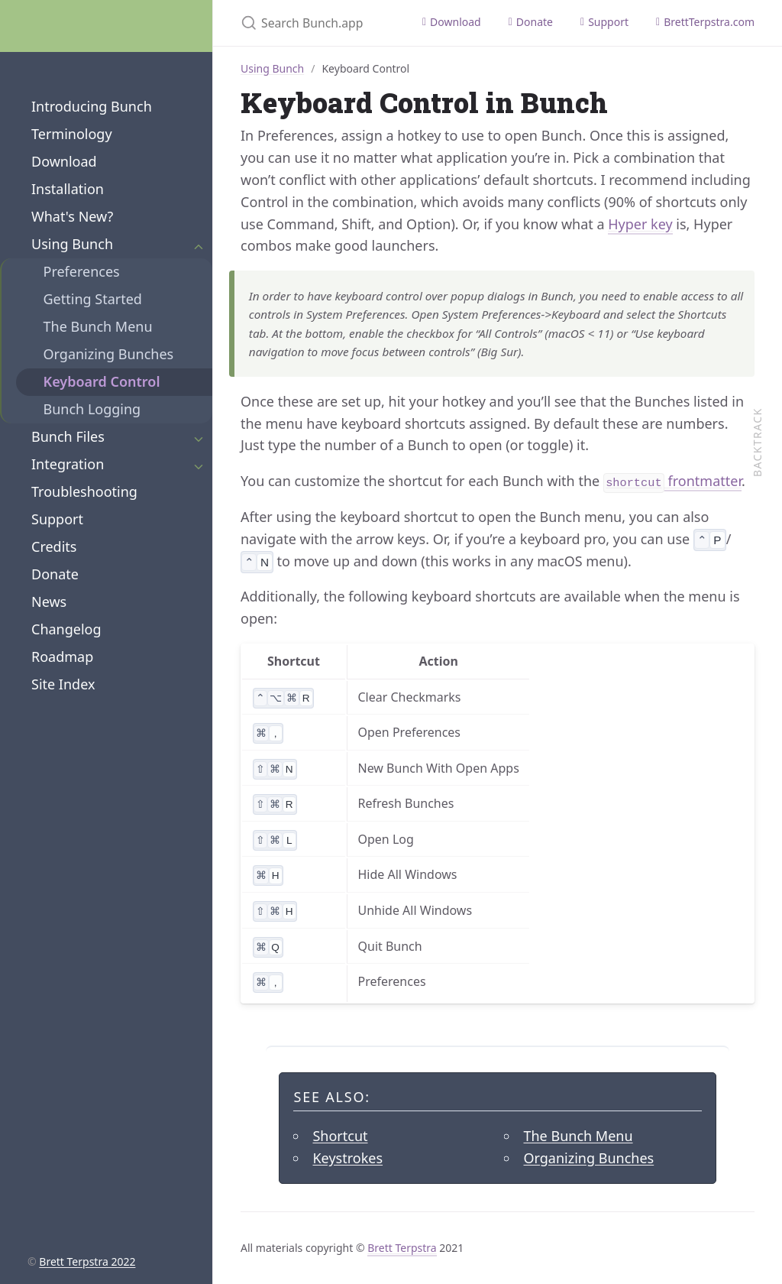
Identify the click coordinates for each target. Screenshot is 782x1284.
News (48, 601)
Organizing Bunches (109, 354)
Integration (67, 464)
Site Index (63, 684)
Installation (67, 189)
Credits (53, 546)
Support (57, 519)
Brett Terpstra (401, 1247)
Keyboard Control (102, 381)
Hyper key (640, 224)
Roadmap (62, 656)
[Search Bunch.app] (311, 23)
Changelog (66, 629)
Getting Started (93, 299)
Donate (55, 574)
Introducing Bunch (91, 106)
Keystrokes (347, 1158)
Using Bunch (72, 244)
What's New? (72, 216)
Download (64, 161)
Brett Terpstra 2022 (87, 1261)
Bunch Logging (92, 409)
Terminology (71, 134)
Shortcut (339, 1136)
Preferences (82, 271)
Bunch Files (68, 436)
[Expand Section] (198, 244)
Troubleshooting (84, 491)
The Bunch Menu (98, 326)
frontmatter (672, 481)
